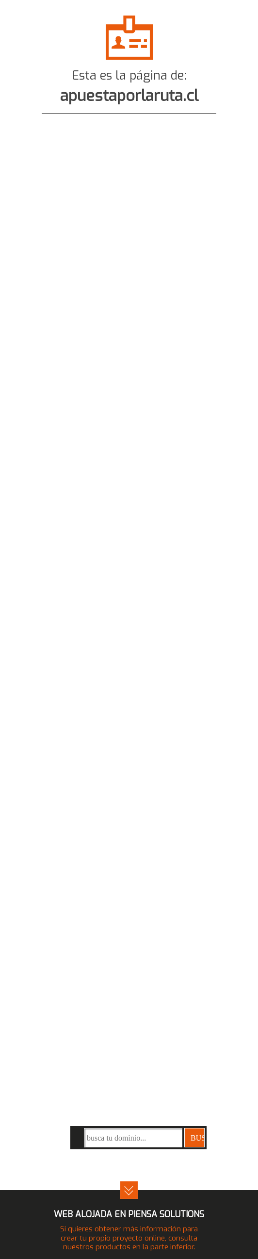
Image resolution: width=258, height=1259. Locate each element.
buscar (198, 1138)
